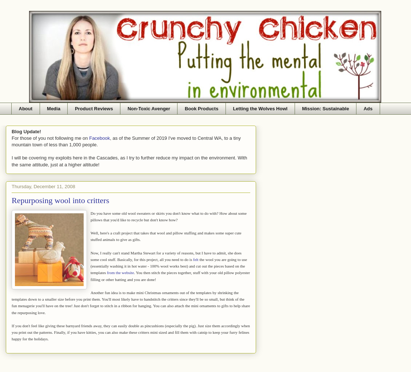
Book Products (201, 108)
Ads (368, 108)
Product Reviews (94, 108)
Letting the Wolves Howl (260, 108)
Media (53, 108)
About (26, 108)
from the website (120, 272)
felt (196, 259)
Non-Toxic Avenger (149, 108)
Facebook (99, 138)
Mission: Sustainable (325, 108)
